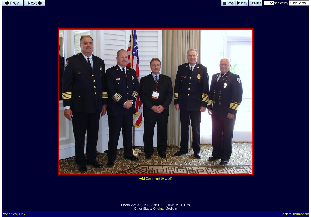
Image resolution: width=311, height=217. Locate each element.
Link (22, 214)
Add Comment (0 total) (155, 178)
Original (158, 208)
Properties (9, 214)
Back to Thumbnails (294, 214)
